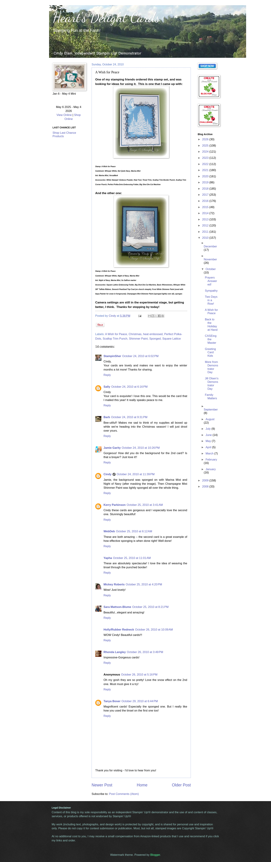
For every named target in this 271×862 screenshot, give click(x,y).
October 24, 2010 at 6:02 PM (140, 356)
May (208, 441)
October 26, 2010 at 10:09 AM (154, 629)
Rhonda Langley (115, 652)
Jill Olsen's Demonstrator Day (211, 383)
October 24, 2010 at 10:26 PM (141, 447)
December (210, 246)
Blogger (155, 854)
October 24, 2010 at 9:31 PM (129, 417)
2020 (205, 176)
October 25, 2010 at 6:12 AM (134, 531)
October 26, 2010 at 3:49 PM (145, 652)
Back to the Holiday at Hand (211, 324)
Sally (107, 386)
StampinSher (112, 356)
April (208, 447)
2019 (205, 182)
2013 (205, 219)
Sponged (155, 338)
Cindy (107, 474)
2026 (205, 139)
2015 (205, 207)
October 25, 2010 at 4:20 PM (144, 584)
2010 (205, 237)
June (208, 435)
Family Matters (211, 396)
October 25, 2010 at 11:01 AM (132, 558)
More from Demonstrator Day (211, 367)
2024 (205, 151)
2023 (205, 157)
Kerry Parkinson (115, 505)
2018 (205, 188)
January (210, 469)
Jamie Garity (112, 447)
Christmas (135, 334)
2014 (205, 213)
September (211, 409)
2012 (205, 225)
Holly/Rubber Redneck (119, 629)
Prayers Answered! (211, 281)
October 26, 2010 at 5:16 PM (139, 674)
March (209, 453)
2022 (205, 164)
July (208, 428)
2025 (205, 145)
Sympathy (211, 290)
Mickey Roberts (114, 584)
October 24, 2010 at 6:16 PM (129, 386)
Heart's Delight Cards (106, 17)
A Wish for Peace (116, 334)
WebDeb (109, 531)
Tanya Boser (112, 701)
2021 (205, 170)
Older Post (181, 785)
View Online (64, 115)
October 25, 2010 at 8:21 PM (150, 607)
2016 (205, 201)
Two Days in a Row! (211, 300)
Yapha (108, 558)
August (209, 419)
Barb (107, 417)
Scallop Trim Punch (115, 338)
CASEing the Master (210, 339)
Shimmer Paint (138, 338)
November (210, 259)
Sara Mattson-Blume (117, 607)
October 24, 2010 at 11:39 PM (136, 474)
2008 (205, 486)
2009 (205, 480)
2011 (205, 231)
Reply (107, 375)
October (210, 269)
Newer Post (102, 785)
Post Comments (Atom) (124, 794)
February (211, 459)
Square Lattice (171, 338)
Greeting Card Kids (210, 352)
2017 (205, 194)
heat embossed (153, 334)
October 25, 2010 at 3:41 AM (145, 505)
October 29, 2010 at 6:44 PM (140, 701)
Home (142, 785)
